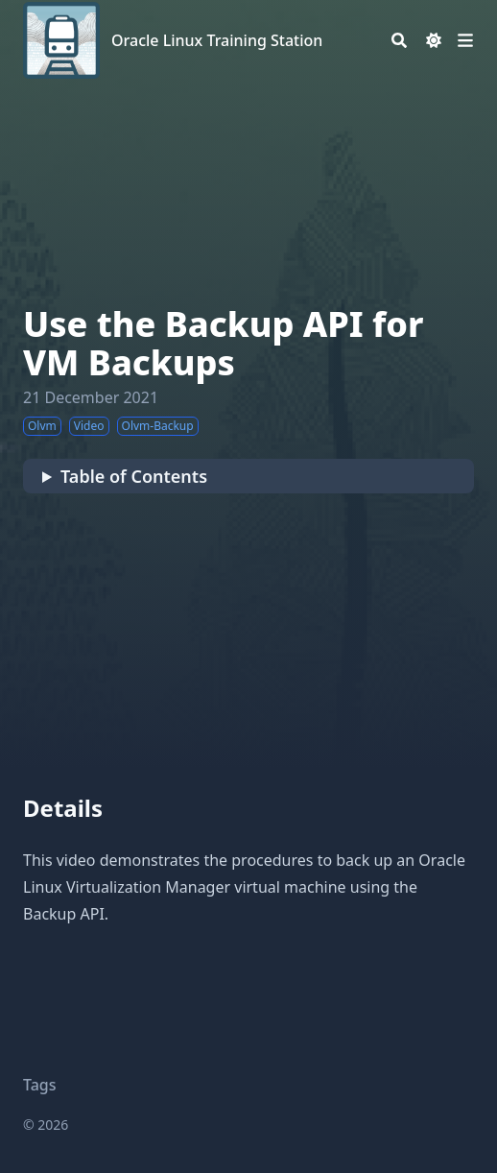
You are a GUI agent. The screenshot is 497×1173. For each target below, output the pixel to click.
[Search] (399, 40)
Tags (40, 1084)
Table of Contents (133, 476)
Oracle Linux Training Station (216, 40)
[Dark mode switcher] (433, 40)
